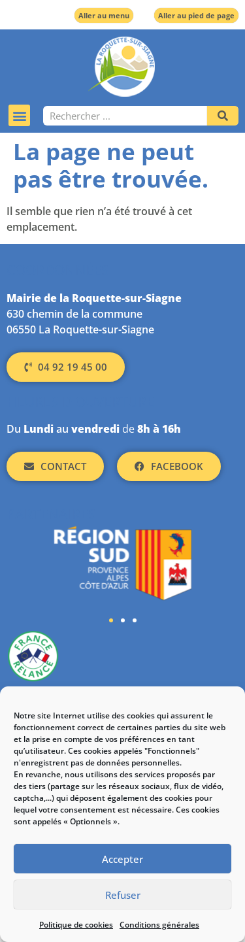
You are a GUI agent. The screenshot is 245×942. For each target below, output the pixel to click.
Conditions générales (159, 924)
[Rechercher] (222, 116)
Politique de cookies (76, 924)
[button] (19, 115)
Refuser (122, 894)
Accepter (122, 859)
